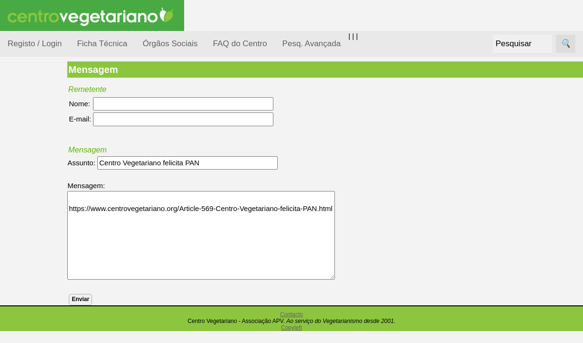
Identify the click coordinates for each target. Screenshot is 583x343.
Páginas (20, 326)
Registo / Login (35, 43)
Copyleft (291, 327)
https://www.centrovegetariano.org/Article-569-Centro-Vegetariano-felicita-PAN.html (229, 235)
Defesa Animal (42, 191)
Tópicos (20, 120)
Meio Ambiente (42, 228)
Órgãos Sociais (170, 43)
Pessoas (33, 283)
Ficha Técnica (102, 43)
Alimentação (39, 144)
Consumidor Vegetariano (38, 167)
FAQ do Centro (240, 43)
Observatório (39, 265)
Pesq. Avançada (311, 43)
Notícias (32, 246)
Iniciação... (36, 210)
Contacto (291, 314)
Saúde (29, 301)
